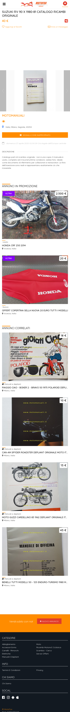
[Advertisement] (36, 49)
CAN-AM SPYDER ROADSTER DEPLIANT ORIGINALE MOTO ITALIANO (35, 452)
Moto (38, 644)
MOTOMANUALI (13, 115)
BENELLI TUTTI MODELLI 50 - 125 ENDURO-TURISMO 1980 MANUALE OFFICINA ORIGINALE (35, 582)
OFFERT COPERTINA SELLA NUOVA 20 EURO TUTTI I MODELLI (35, 310)
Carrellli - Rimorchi (10, 650)
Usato (5, 242)
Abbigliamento (8, 644)
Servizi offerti (42, 653)
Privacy (39, 670)
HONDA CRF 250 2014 (14, 245)
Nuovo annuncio (49, 621)
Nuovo (5, 307)
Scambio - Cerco (44, 650)
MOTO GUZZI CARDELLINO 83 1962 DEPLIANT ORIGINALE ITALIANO (35, 517)
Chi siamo (6, 683)
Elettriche (6, 653)
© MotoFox (7, 709)
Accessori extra (9, 647)
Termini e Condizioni (11, 670)
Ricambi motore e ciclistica (48, 647)
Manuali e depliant (11, 384)
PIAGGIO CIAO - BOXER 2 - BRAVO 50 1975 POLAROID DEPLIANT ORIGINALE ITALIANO (35, 387)
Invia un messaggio (58, 27)
